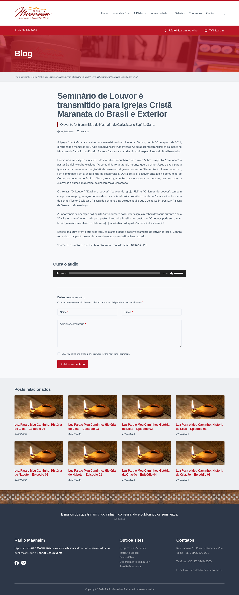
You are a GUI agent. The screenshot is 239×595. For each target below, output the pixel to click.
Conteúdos (195, 13)
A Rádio (141, 13)
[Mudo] (171, 273)
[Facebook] (17, 563)
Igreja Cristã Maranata (133, 548)
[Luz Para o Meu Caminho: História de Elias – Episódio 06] (39, 407)
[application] (119, 273)
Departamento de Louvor (135, 561)
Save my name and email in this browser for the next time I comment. (96, 353)
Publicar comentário (73, 364)
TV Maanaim (214, 30)
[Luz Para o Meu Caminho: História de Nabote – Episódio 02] (39, 453)
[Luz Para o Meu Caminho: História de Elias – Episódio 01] (200, 407)
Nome (64, 312)
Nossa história (121, 13)
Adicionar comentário (73, 324)
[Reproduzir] (57, 273)
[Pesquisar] (223, 13)
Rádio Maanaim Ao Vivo (181, 30)
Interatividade (161, 13)
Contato (211, 13)
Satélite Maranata (130, 566)
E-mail (128, 312)
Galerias (180, 13)
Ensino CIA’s (127, 557)
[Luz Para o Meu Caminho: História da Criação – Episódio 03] (200, 453)
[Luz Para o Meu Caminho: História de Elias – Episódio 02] (146, 407)
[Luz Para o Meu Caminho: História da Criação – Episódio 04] (146, 453)
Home (104, 13)
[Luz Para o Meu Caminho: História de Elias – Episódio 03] (92, 407)
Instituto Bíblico (129, 552)
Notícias (42, 76)
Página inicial (22, 76)
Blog (33, 76)
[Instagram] (23, 563)
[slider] (114, 273)
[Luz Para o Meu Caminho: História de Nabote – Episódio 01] (92, 453)
